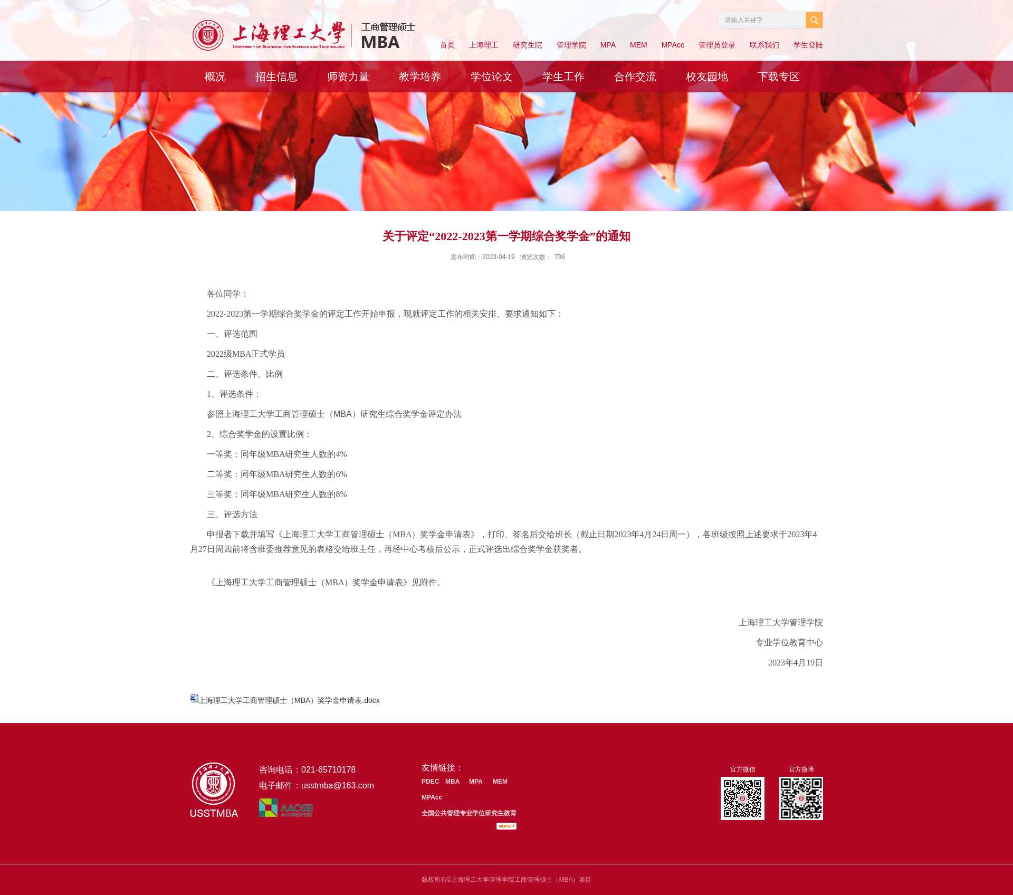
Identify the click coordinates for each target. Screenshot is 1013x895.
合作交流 (635, 76)
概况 (215, 76)
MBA (452, 781)
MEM (638, 45)
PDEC (430, 781)
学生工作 (563, 76)
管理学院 (571, 45)
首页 (447, 45)
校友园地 (707, 76)
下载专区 (779, 76)
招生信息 (276, 76)
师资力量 (348, 76)
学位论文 (492, 76)
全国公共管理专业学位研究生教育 (469, 813)
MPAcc (673, 45)
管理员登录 (717, 45)
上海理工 (484, 45)
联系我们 (764, 45)
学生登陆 (808, 45)
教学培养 (420, 76)
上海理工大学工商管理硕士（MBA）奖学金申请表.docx (289, 700)
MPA (608, 45)
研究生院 (527, 45)
